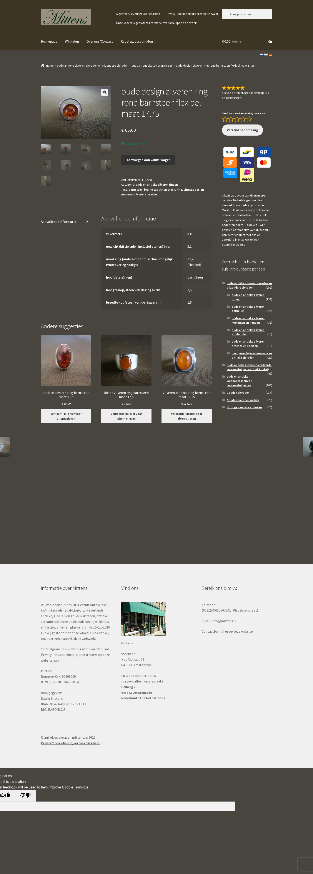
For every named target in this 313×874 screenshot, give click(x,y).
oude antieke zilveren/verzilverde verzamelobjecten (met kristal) (249, 367)
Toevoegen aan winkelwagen (148, 160)
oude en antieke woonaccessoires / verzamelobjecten (239, 381)
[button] (104, 92)
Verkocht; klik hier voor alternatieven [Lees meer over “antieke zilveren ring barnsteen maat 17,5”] (66, 416)
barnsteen (136, 190)
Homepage (49, 41)
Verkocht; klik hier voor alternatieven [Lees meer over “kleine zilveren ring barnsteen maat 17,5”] (126, 416)
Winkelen (72, 41)
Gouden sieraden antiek (243, 400)
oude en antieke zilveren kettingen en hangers (248, 320)
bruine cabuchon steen (159, 190)
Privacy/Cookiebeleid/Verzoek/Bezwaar (192, 14)
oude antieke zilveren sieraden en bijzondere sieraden (92, 65)
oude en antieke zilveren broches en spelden (248, 344)
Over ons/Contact (100, 41)
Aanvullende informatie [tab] (58, 221)
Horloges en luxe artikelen (244, 407)
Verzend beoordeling (242, 130)
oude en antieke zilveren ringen (152, 65)
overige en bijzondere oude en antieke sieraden (252, 355)
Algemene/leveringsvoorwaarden (138, 14)
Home (50, 65)
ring (179, 190)
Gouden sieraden (238, 393)
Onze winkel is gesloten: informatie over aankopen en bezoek (156, 23)
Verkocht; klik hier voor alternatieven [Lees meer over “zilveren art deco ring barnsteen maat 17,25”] (186, 416)
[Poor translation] (25, 796)
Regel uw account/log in (138, 41)
